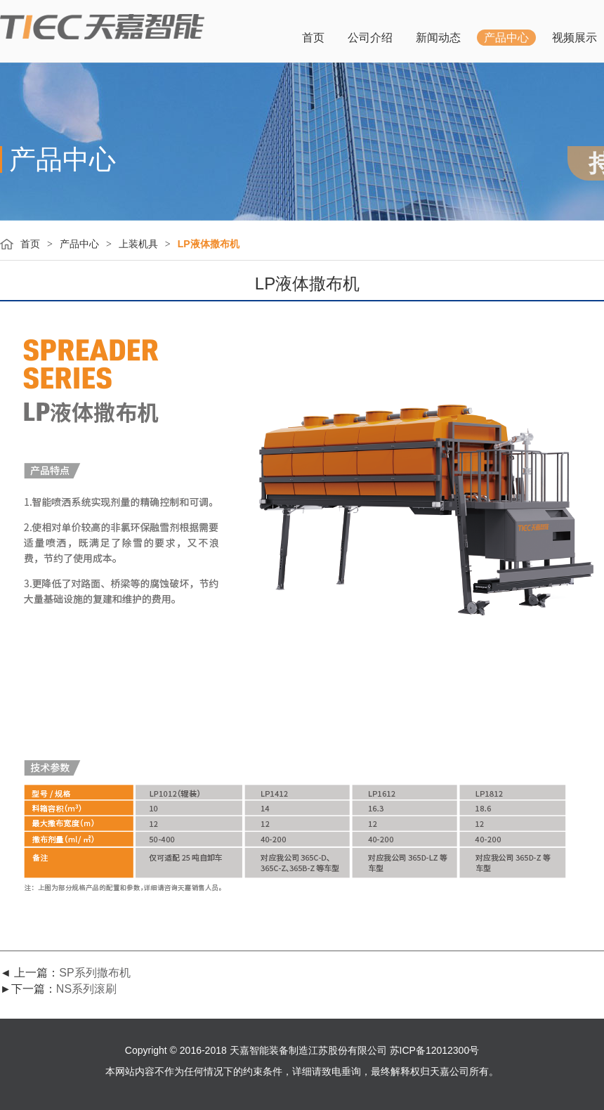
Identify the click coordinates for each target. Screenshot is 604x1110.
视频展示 (574, 38)
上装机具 (138, 243)
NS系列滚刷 (86, 989)
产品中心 (506, 38)
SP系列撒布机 (94, 973)
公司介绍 (370, 38)
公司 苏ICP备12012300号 (423, 1050)
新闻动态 (438, 38)
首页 (313, 38)
